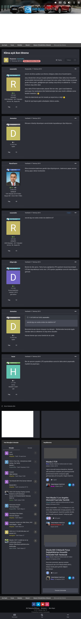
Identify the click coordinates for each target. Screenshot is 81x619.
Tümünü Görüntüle (60, 590)
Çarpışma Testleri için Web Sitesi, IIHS (20, 522)
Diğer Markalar (13, 474)
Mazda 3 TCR (51, 462)
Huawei (11, 472)
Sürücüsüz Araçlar (14, 504)
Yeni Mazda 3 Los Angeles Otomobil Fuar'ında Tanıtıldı (57, 499)
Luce (10, 452)
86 (13, 93)
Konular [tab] (30, 448)
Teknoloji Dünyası (14, 507)
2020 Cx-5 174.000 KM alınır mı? (19, 531)
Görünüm (44, 608)
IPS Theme (29, 608)
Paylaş (59, 60)
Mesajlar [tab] (11, 448)
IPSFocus (36, 608)
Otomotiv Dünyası (14, 515)
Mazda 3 (11, 465)
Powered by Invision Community (41, 612)
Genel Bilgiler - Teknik (15, 524)
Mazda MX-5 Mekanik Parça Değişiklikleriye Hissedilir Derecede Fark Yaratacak (58, 552)
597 (12, 187)
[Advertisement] (40, 28)
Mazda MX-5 (12, 485)
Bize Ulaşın (52, 608)
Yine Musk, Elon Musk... (16, 513)
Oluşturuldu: (33, 69)
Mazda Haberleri (54, 464)
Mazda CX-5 (12, 533)
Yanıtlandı (32, 118)
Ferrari (11, 454)
